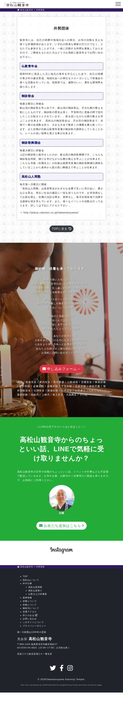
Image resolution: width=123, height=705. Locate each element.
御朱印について (31, 608)
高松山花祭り (35, 590)
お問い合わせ (30, 619)
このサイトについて (33, 622)
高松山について (31, 580)
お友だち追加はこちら (61, 526)
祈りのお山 (30, 615)
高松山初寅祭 (35, 587)
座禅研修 (27, 597)
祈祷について (30, 605)
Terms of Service (89, 685)
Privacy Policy (72, 685)
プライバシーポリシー (34, 626)
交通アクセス (30, 611)
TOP (25, 576)
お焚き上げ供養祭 (37, 594)
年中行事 (27, 583)
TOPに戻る (61, 228)
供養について (30, 601)
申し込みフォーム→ (61, 369)
